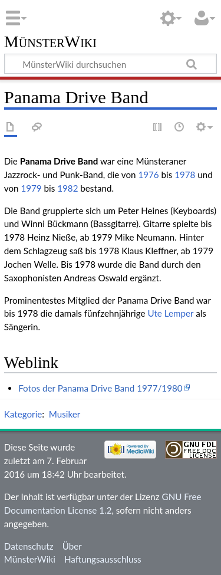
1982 (67, 188)
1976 (148, 174)
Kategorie (23, 414)
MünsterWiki (50, 42)
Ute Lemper (170, 313)
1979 (31, 188)
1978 (184, 174)
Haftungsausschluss (102, 559)
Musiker (64, 414)
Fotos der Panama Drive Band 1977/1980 (100, 388)
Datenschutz (29, 546)
